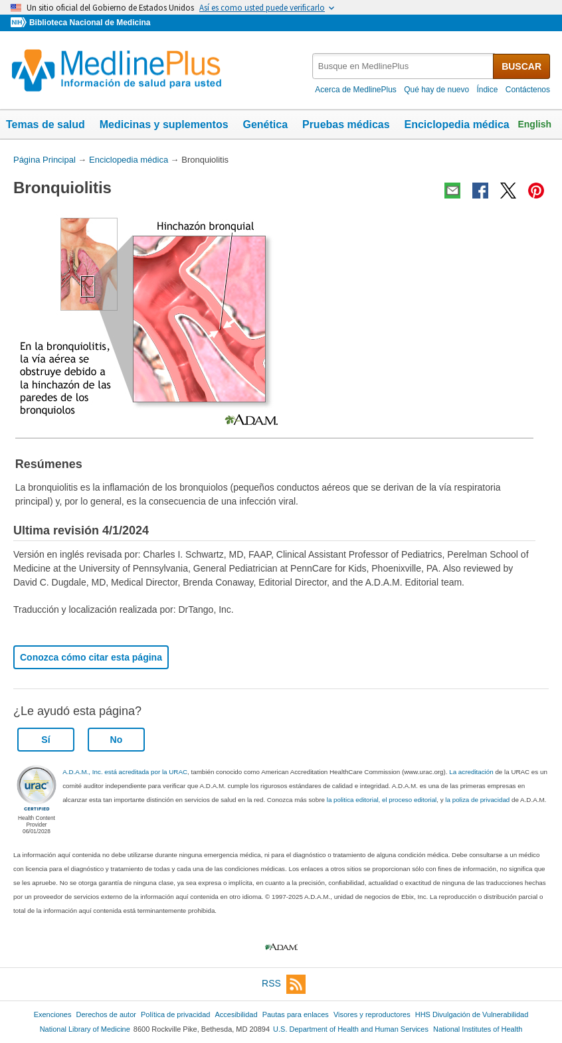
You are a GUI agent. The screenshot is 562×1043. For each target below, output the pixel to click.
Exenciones (53, 1014)
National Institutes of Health (477, 1029)
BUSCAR (521, 66)
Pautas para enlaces (295, 1014)
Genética (265, 124)
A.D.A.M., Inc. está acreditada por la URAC (124, 771)
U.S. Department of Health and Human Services (350, 1029)
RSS (284, 984)
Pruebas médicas (346, 124)
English (534, 124)
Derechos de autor (106, 1014)
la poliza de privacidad (477, 799)
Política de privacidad (175, 1014)
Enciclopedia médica (456, 124)
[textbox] (403, 66)
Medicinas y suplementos (164, 124)
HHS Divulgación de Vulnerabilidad (472, 1014)
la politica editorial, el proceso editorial (382, 799)
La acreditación (471, 771)
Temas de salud (45, 124)
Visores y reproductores (372, 1014)
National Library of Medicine (85, 1029)
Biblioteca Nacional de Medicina (89, 22)
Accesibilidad (236, 1014)
